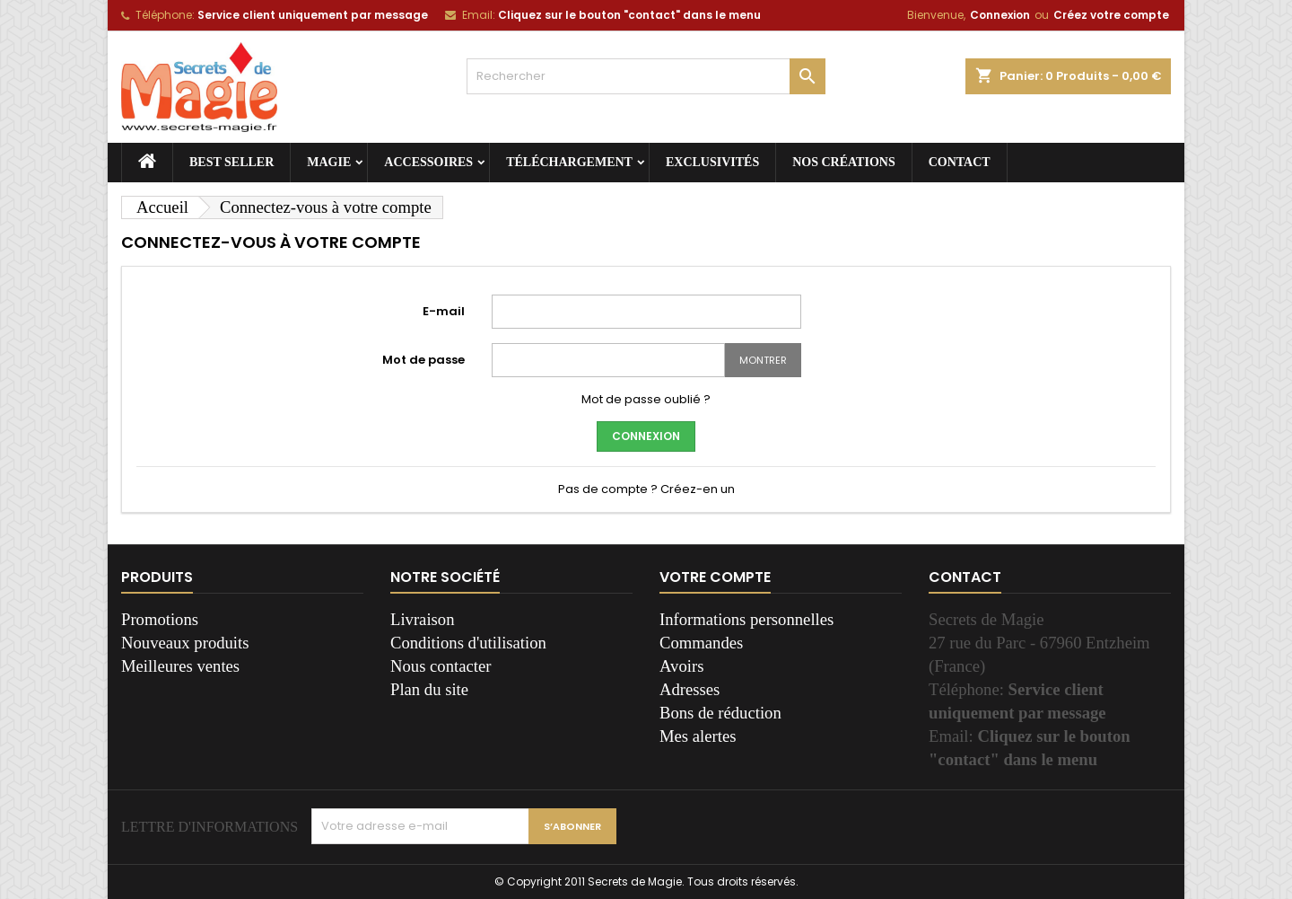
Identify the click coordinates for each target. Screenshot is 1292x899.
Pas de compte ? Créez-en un (646, 489)
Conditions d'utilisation (468, 642)
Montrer (763, 360)
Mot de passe (423, 359)
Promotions (159, 619)
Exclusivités (712, 162)
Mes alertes (697, 736)
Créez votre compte (1111, 14)
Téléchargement (569, 162)
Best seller (231, 162)
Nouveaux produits (185, 642)
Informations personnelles (746, 619)
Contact (960, 162)
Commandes (701, 642)
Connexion (1000, 14)
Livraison (422, 619)
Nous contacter (440, 666)
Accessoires (428, 162)
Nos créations (843, 162)
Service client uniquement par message (312, 14)
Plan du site (429, 689)
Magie (329, 162)
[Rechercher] (646, 76)
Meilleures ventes (180, 666)
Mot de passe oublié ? (646, 399)
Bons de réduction (720, 712)
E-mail (444, 311)
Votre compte (715, 577)
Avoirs (681, 666)
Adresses (689, 689)
